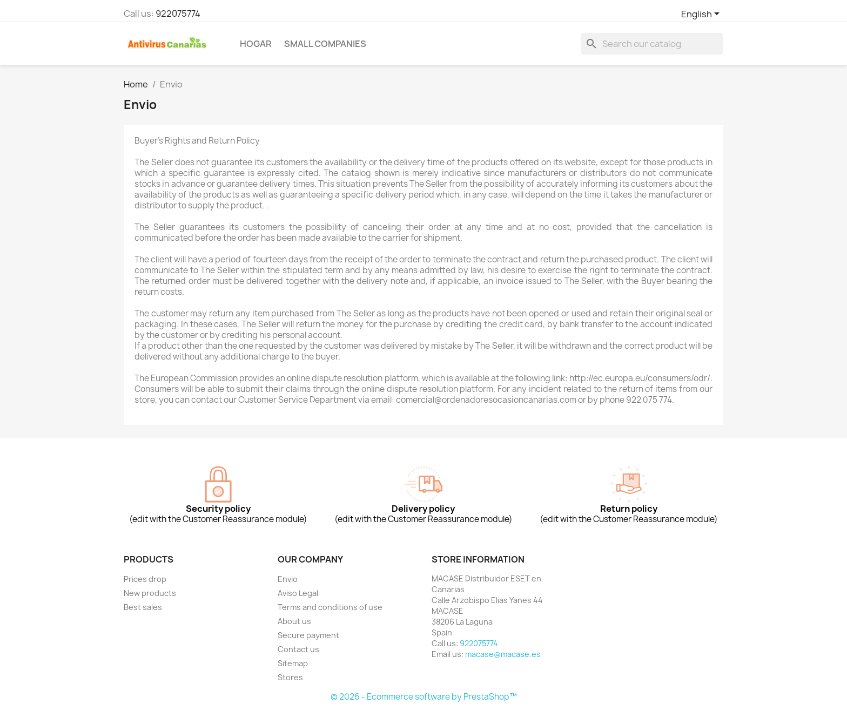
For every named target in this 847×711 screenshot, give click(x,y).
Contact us (298, 649)
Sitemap (293, 663)
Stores (290, 677)
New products (150, 593)
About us (294, 621)
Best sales (143, 607)
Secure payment (308, 635)
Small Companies (325, 44)
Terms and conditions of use (330, 607)
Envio (288, 579)
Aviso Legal (298, 593)
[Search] (652, 44)
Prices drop (145, 579)
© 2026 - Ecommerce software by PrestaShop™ (424, 696)
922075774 (178, 13)
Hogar (256, 44)
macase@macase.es (503, 654)
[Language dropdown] (702, 14)
